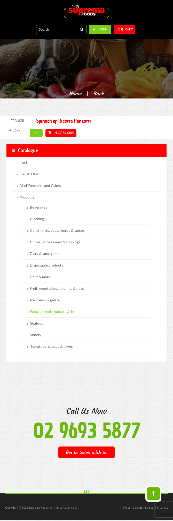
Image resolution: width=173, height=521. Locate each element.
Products (27, 197)
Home (75, 93)
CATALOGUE (31, 174)
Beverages (38, 207)
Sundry (35, 335)
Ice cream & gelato (45, 300)
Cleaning (37, 219)
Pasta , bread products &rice (53, 311)
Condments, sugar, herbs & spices (57, 230)
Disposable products (46, 265)
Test (23, 162)
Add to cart (61, 132)
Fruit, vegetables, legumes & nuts (57, 288)
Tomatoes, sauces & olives (51, 346)
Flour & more (40, 277)
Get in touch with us (86, 452)
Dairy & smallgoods (45, 253)
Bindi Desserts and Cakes (40, 185)
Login (100, 29)
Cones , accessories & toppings (55, 242)
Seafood (36, 323)
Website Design (133, 507)
